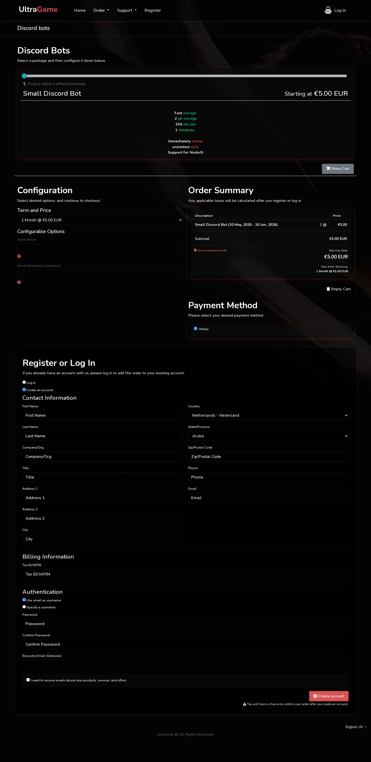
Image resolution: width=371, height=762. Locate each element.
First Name (30, 406)
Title (25, 468)
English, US (355, 727)
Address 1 (30, 489)
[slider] (24, 75)
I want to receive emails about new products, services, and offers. (79, 680)
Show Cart (338, 168)
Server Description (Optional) (39, 266)
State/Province (199, 427)
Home (80, 10)
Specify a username (39, 607)
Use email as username (41, 600)
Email (192, 489)
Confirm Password (36, 635)
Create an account (37, 390)
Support (125, 10)
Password (29, 615)
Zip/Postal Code (200, 447)
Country (194, 406)
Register (153, 10)
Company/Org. (33, 447)
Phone (193, 468)
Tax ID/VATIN (31, 565)
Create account (328, 696)
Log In (335, 10)
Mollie (201, 329)
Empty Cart (339, 289)
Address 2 (30, 509)
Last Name (30, 427)
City (25, 530)
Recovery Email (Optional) (42, 656)
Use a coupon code (210, 250)
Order (99, 10)
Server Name (26, 240)
